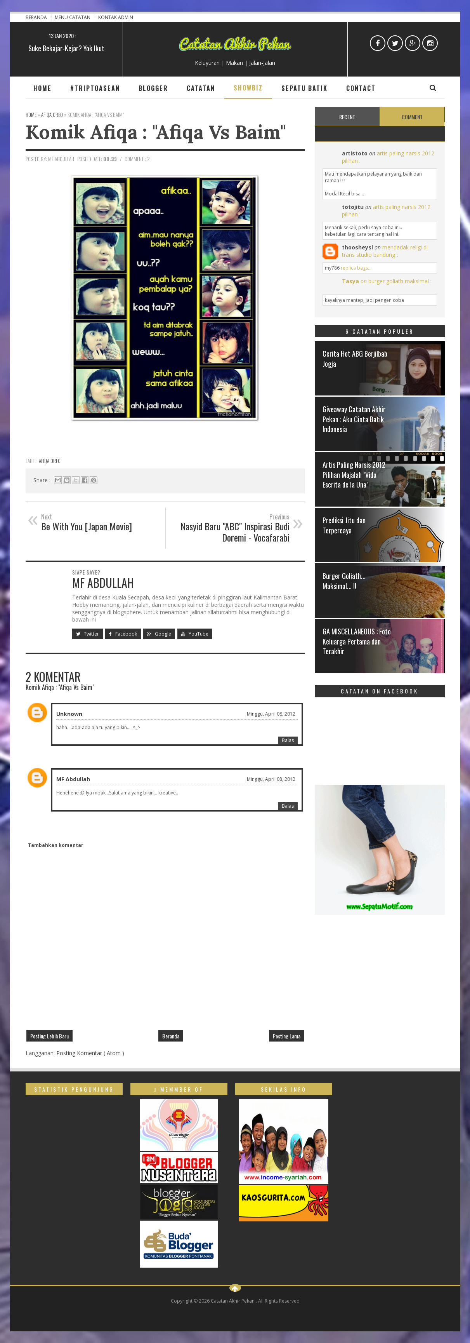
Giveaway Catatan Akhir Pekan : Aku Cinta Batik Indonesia (354, 419)
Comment (412, 117)
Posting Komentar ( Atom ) (90, 1053)
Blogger (153, 88)
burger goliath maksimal (398, 281)
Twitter (87, 634)
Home (42, 88)
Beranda (37, 17)
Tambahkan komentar (55, 845)
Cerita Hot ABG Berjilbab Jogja (355, 358)
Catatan (201, 88)
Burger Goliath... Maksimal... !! (344, 581)
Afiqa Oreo (50, 461)
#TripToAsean (95, 88)
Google (159, 634)
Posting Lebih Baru (49, 1036)
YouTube (194, 634)
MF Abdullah (73, 779)
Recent (347, 117)
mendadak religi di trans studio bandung (385, 251)
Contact (361, 88)
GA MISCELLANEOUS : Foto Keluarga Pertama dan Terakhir (357, 641)
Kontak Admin (115, 17)
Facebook (123, 634)
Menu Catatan (73, 17)
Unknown (69, 714)
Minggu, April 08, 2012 (271, 714)
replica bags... (356, 268)
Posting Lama (286, 1036)
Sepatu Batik (304, 88)
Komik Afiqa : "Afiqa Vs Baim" (156, 132)
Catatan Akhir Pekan (233, 1301)
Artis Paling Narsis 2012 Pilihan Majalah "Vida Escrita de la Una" (354, 474)
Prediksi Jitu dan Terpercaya (344, 525)
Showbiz (248, 87)
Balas (288, 740)
